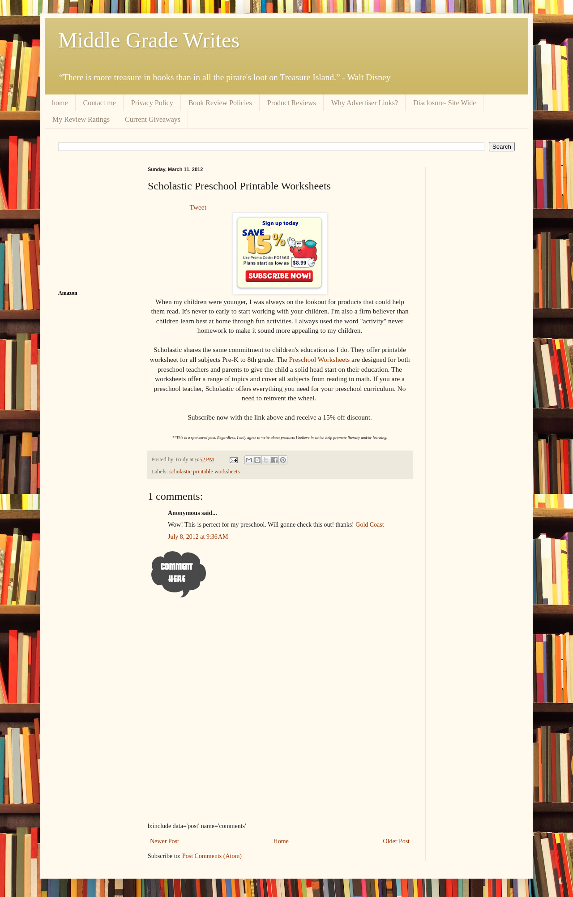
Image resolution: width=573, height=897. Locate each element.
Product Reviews (291, 103)
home (60, 103)
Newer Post (164, 841)
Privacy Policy (152, 103)
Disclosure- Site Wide (444, 103)
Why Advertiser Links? (364, 103)
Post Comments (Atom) (212, 856)
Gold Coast (369, 524)
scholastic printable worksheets (204, 471)
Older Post (396, 841)
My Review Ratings (81, 119)
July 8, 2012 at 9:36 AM (198, 536)
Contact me (99, 103)
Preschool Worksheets (319, 359)
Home (281, 841)
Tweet (198, 207)
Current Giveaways (152, 119)
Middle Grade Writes (148, 40)
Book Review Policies (220, 103)
